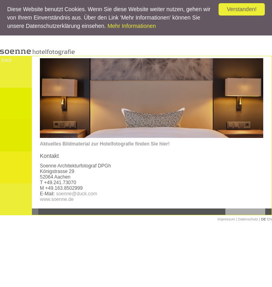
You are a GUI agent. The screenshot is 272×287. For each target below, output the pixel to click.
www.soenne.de (57, 199)
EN (269, 219)
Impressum (226, 219)
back (7, 60)
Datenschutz (248, 219)
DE (263, 219)
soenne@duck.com (76, 194)
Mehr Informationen (131, 26)
